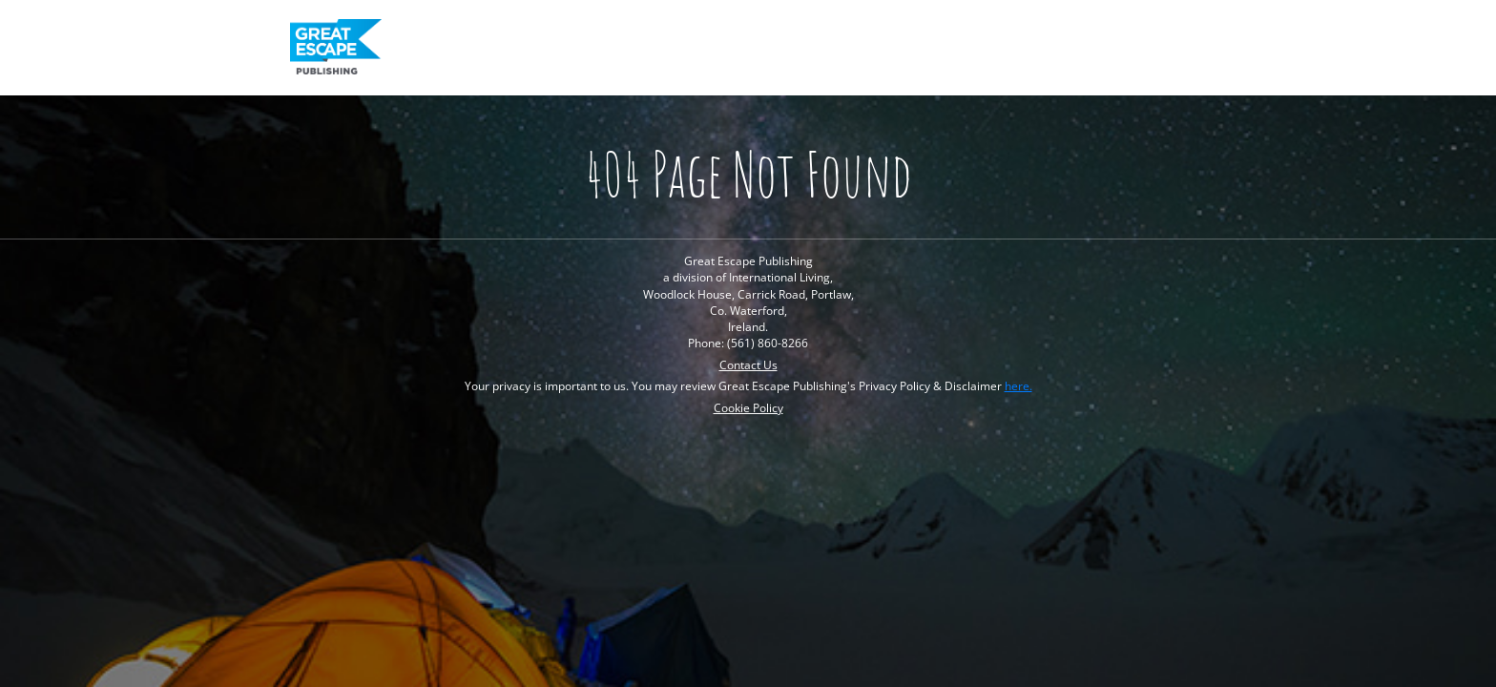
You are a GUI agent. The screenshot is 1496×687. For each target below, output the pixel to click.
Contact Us (748, 365)
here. (1018, 386)
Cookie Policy (748, 408)
